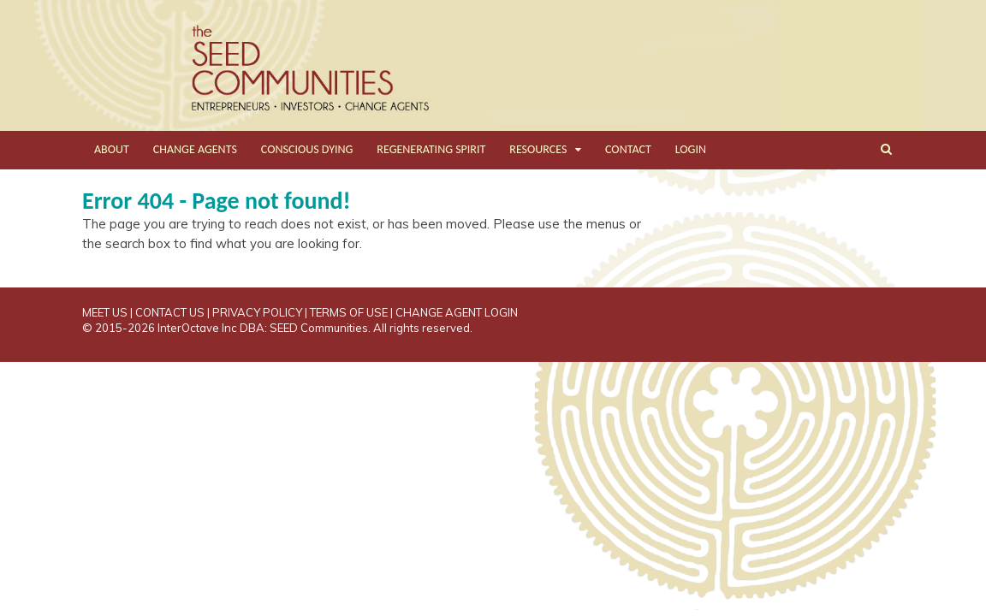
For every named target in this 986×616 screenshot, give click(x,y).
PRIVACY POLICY (257, 312)
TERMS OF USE (349, 312)
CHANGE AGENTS (195, 149)
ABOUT (111, 149)
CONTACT (628, 149)
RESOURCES (538, 149)
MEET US (105, 312)
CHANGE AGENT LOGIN (456, 312)
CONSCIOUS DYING (307, 149)
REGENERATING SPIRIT (431, 149)
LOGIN (690, 149)
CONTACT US (170, 312)
